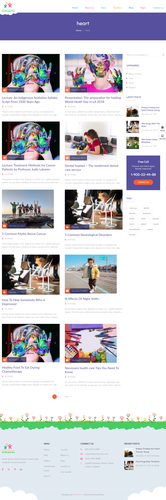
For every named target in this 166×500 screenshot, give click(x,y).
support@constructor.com (96, 454)
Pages (143, 7)
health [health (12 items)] (131, 219)
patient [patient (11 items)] (143, 224)
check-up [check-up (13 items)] (133, 208)
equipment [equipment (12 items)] (147, 213)
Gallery (47, 460)
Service (47, 476)
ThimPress (77, 494)
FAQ (46, 455)
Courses (64, 449)
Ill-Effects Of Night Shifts (82, 299)
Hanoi (131, 83)
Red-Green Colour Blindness (149, 140)
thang (9, 106)
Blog (131, 7)
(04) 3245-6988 (92, 449)
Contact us (158, 7)
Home (75, 7)
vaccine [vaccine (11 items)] (132, 234)
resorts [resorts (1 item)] (156, 224)
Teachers (117, 7)
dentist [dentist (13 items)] (146, 208)
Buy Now (162, 139)
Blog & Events (135, 74)
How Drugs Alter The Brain (150, 124)
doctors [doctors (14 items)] (132, 213)
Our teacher (66, 472)
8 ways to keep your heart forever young (150, 108)
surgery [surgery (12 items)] (150, 229)
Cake (131, 78)
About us (89, 7)
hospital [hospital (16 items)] (156, 219)
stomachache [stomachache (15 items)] (134, 229)
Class (103, 7)
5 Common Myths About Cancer (24, 234)
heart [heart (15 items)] (143, 219)
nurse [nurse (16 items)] (131, 224)
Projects (132, 87)
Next (68, 396)
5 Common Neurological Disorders (88, 235)
